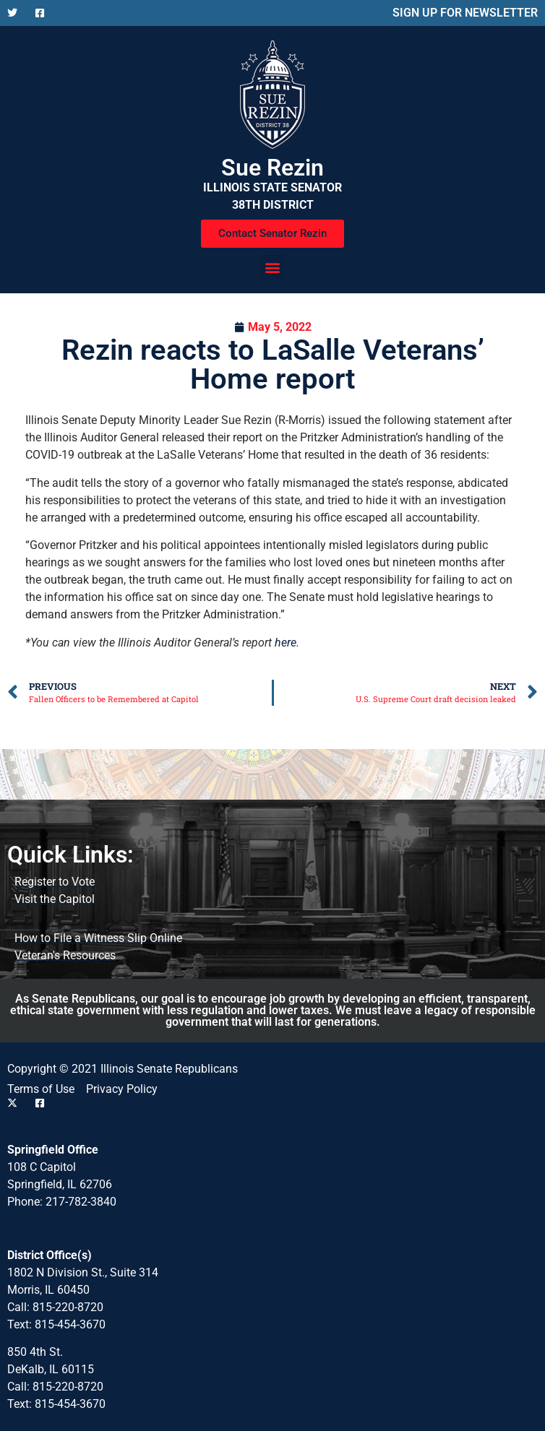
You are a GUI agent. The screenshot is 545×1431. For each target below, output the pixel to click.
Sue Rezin (272, 167)
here (285, 642)
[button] (273, 267)
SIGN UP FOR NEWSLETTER (465, 13)
